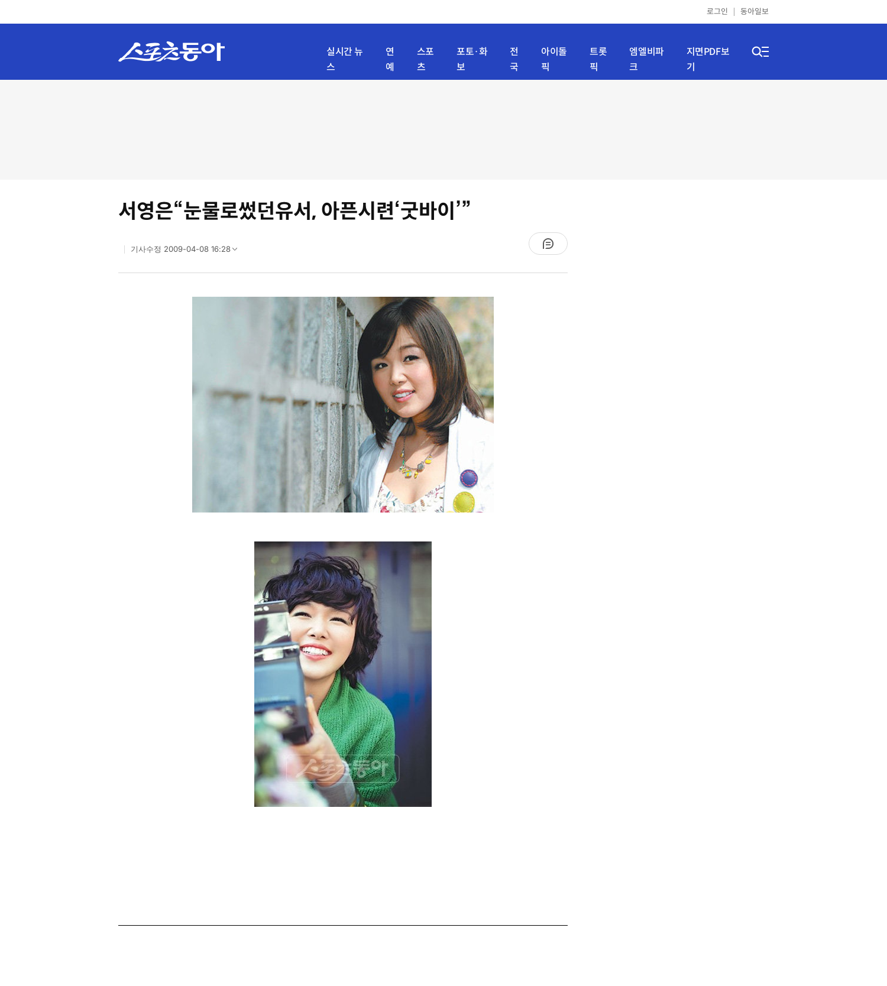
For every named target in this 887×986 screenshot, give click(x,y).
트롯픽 (598, 59)
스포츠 (425, 59)
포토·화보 (472, 59)
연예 (390, 59)
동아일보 (754, 12)
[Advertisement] (443, 129)
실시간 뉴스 (344, 59)
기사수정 (188, 252)
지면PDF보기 (708, 59)
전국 (514, 59)
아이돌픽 (554, 59)
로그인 (717, 12)
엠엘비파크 (646, 59)
